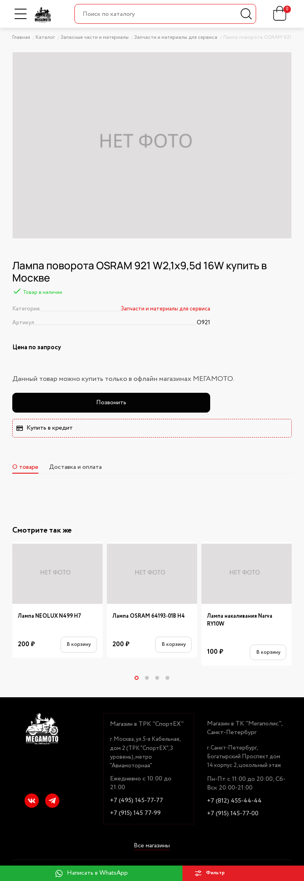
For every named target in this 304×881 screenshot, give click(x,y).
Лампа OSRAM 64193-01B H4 (148, 616)
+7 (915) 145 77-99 (135, 813)
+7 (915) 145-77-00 (232, 813)
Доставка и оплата (75, 467)
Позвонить (111, 402)
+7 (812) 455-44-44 (234, 801)
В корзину (78, 644)
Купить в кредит (44, 427)
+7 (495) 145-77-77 (136, 800)
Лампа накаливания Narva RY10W (239, 620)
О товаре (25, 467)
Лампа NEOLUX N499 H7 (49, 616)
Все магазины (152, 846)
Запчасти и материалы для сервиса (165, 309)
